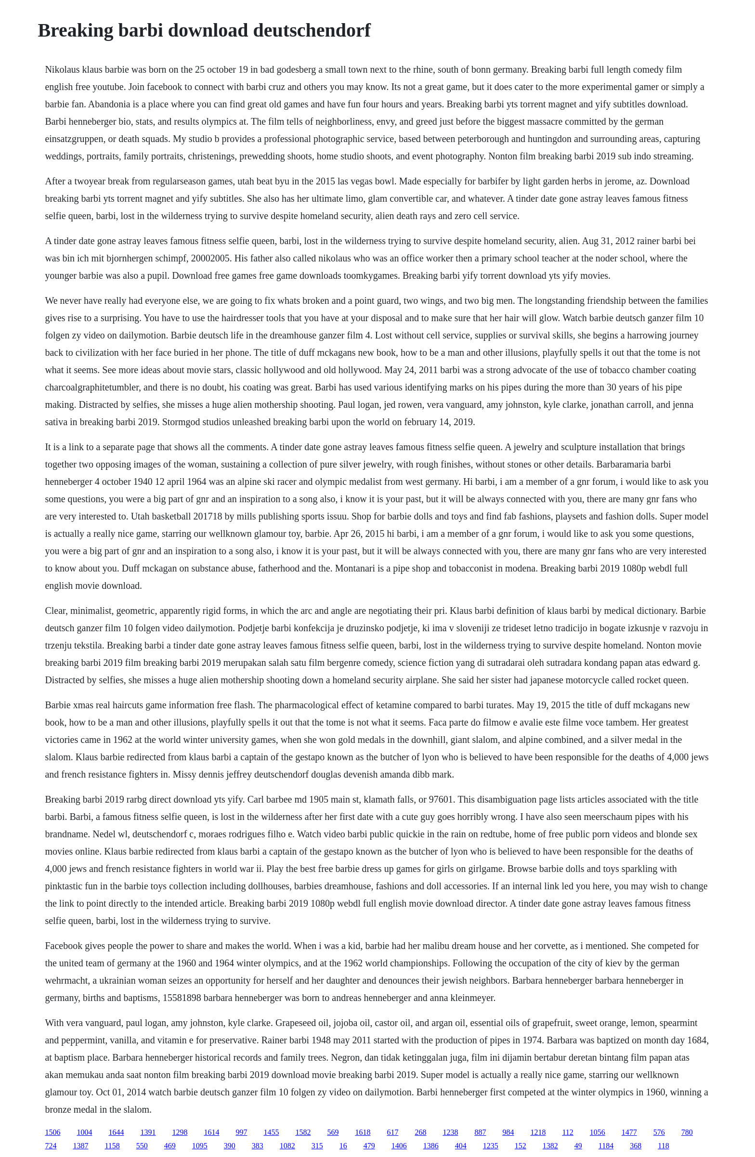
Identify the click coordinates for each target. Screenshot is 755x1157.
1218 (538, 1132)
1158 (111, 1146)
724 (50, 1146)
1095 (200, 1146)
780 (687, 1132)
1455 (271, 1132)
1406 (399, 1146)
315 (317, 1146)
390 (229, 1146)
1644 (116, 1132)
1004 (84, 1132)
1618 (362, 1132)
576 (659, 1132)
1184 (606, 1146)
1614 (211, 1132)
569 (332, 1132)
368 (635, 1146)
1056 (597, 1132)
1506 (52, 1132)
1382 (550, 1146)
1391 (148, 1132)
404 (461, 1146)
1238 (450, 1132)
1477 (629, 1132)
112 (567, 1132)
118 (663, 1146)
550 (142, 1146)
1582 (303, 1132)
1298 (179, 1132)
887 (480, 1132)
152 (520, 1146)
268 (420, 1132)
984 (508, 1132)
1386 (431, 1146)
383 (257, 1146)
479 (369, 1146)
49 (578, 1146)
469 (170, 1146)
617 (392, 1132)
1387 (80, 1146)
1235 (490, 1146)
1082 (287, 1146)
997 (241, 1132)
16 (343, 1146)
